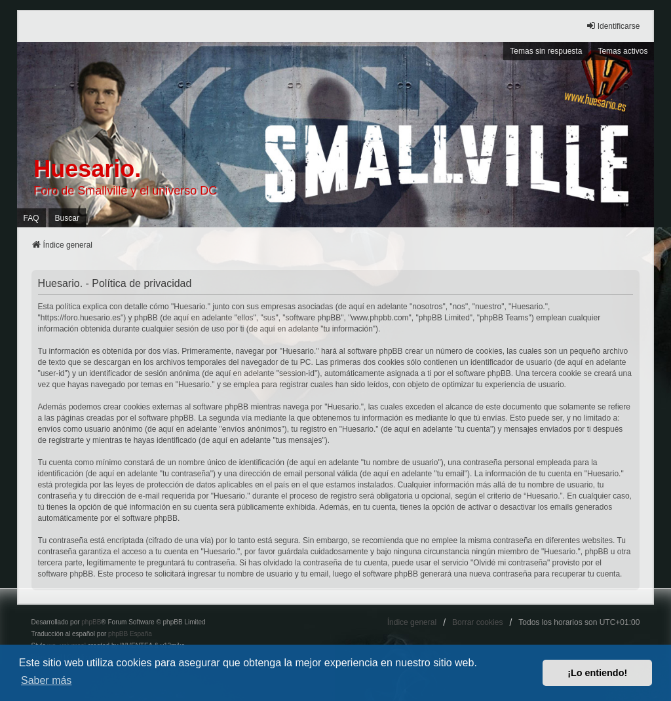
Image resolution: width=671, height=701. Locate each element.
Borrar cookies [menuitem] (477, 622)
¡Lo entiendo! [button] (597, 673)
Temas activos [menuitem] (622, 51)
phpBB (91, 622)
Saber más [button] (46, 680)
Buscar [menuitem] (67, 218)
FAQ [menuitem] (31, 218)
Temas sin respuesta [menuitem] (546, 51)
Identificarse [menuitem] (613, 26)
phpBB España (130, 633)
